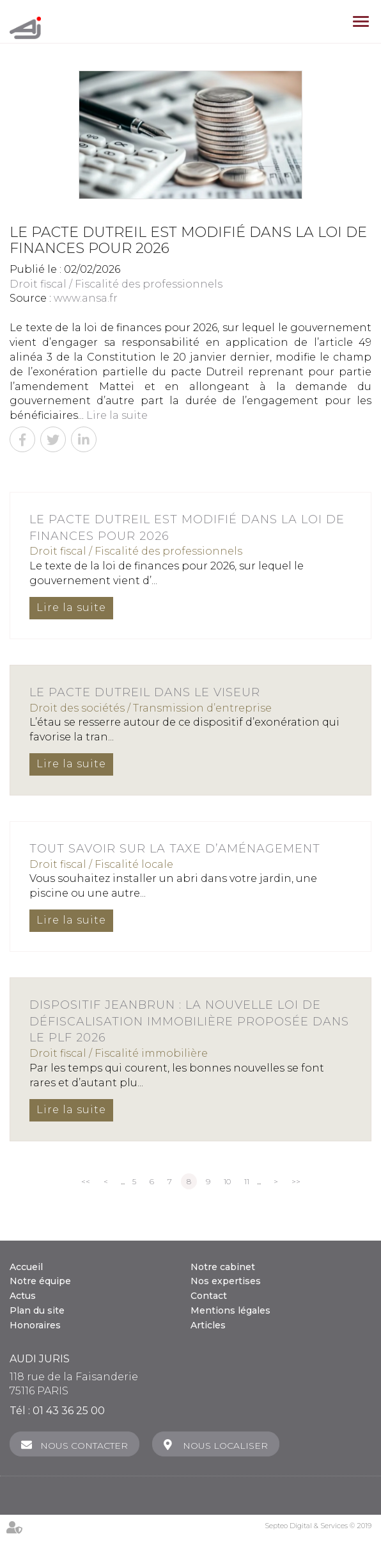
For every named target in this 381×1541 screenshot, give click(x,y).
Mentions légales (230, 1310)
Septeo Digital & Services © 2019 (318, 1525)
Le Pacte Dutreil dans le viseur (144, 692)
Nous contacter (84, 1445)
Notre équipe (40, 1281)
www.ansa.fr (86, 298)
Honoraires (35, 1325)
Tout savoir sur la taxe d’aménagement (174, 849)
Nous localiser (225, 1445)
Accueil (26, 1267)
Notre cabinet (222, 1267)
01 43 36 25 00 (69, 1411)
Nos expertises (225, 1281)
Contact (208, 1295)
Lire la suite (117, 415)
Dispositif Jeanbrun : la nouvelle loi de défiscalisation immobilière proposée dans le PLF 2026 (189, 1021)
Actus (23, 1295)
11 (246, 1181)
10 (227, 1181)
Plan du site (37, 1310)
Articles (208, 1325)
